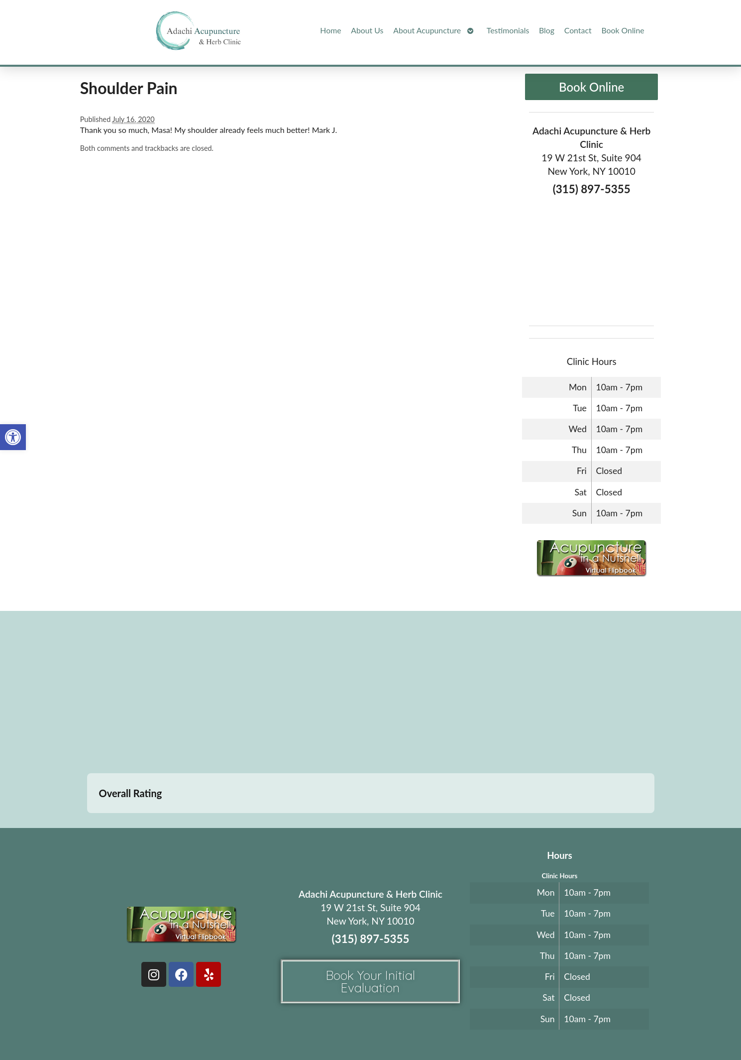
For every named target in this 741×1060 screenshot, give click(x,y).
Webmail (522, 1029)
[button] (13, 437)
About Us (367, 30)
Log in (561, 1029)
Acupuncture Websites (196, 1029)
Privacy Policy (478, 1029)
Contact (578, 30)
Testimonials (508, 30)
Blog (546, 30)
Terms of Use (436, 1029)
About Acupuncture (427, 30)
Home (330, 30)
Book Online (622, 30)
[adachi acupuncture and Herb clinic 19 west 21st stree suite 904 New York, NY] (370, 693)
